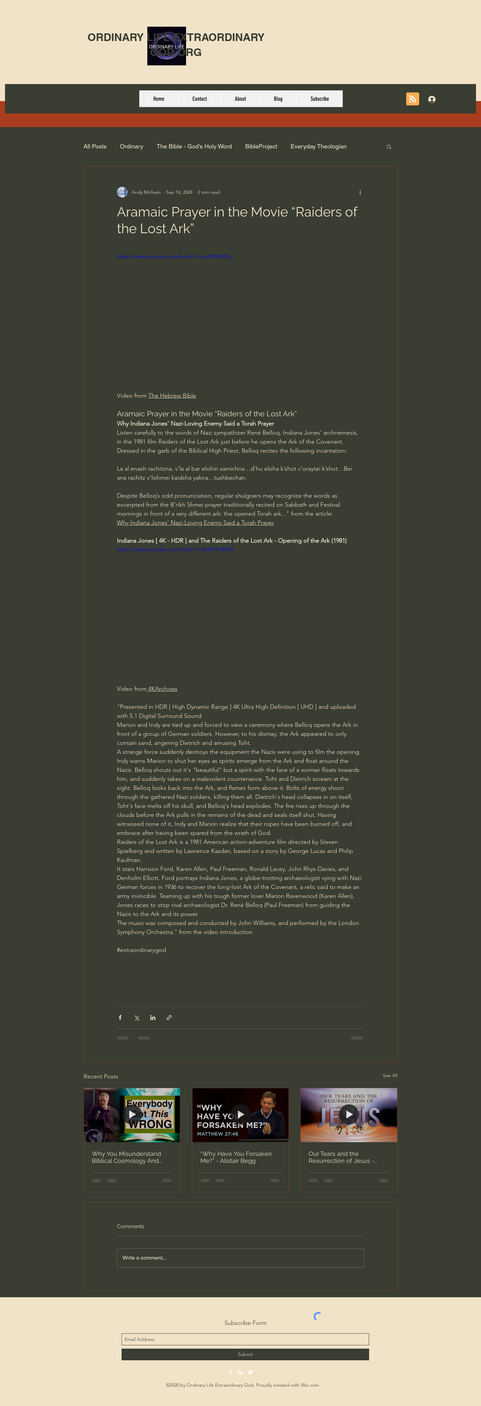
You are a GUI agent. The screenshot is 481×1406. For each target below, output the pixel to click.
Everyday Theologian (319, 146)
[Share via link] (169, 1017)
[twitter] (250, 1372)
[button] (389, 146)
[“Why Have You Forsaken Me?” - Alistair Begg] (240, 1115)
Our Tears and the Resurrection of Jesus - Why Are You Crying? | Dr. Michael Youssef (344, 1157)
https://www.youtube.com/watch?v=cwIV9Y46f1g (174, 256)
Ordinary (131, 146)
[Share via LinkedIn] (153, 1017)
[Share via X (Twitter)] (136, 1017)
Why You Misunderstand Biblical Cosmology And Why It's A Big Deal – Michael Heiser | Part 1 (126, 1157)
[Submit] (245, 1354)
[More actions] (360, 192)
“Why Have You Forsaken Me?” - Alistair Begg (236, 1157)
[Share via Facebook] (120, 1017)
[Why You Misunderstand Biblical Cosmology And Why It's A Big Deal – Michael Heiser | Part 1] (132, 1115)
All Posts (95, 146)
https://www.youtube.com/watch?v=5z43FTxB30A (175, 549)
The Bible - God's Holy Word (194, 146)
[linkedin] (240, 1372)
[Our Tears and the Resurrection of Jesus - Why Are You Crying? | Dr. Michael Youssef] (349, 1115)
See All (390, 1075)
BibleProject (261, 146)
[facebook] (230, 1372)
